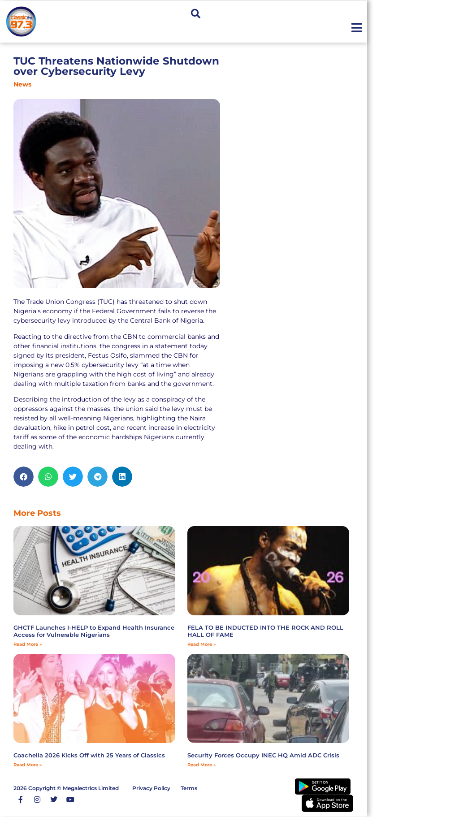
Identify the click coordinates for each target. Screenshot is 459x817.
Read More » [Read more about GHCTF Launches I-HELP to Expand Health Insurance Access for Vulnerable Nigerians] (27, 644)
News (22, 84)
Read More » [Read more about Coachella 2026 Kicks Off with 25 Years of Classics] (27, 765)
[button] (195, 14)
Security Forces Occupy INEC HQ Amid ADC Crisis (263, 755)
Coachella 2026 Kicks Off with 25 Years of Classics (89, 755)
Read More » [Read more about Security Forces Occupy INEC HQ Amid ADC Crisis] (201, 765)
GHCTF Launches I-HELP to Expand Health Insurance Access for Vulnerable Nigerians (93, 631)
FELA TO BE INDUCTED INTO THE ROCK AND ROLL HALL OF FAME (265, 631)
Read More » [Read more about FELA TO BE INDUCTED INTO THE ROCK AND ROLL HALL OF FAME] (201, 644)
